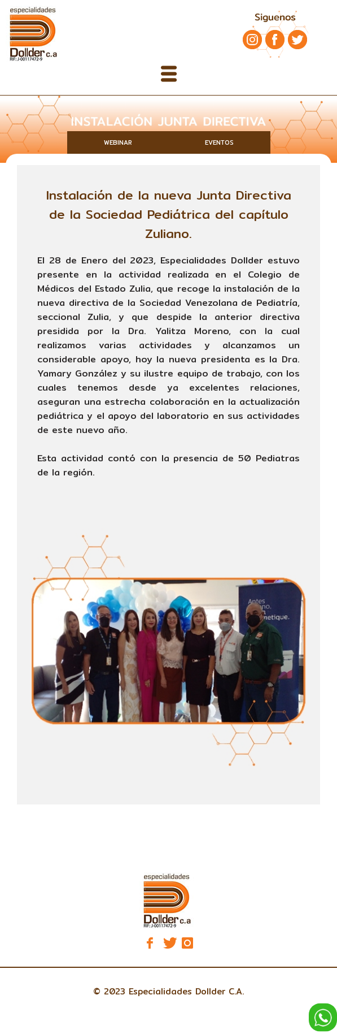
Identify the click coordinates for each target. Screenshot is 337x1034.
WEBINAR (118, 142)
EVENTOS (219, 142)
